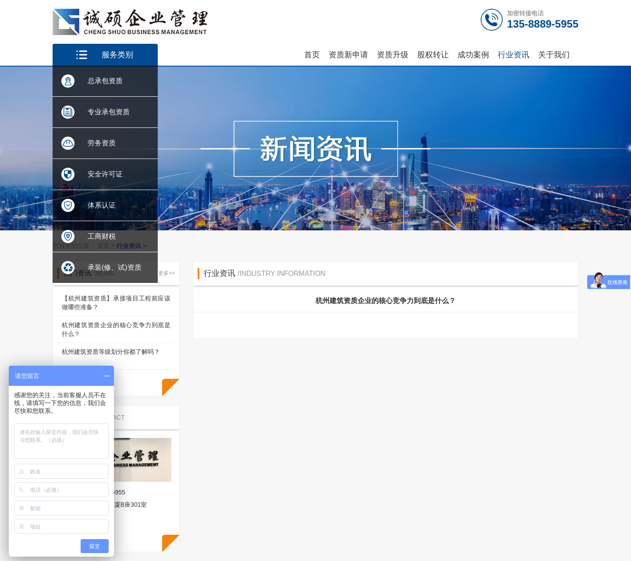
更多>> (166, 273)
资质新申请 (348, 54)
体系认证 (102, 205)
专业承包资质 (109, 112)
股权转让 (433, 54)
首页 (312, 54)
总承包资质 (105, 81)
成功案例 (473, 54)
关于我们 (554, 54)
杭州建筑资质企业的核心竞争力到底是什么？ (116, 329)
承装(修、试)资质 (115, 267)
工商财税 (102, 236)
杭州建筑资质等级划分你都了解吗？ (111, 351)
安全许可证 (105, 174)
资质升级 (392, 54)
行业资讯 (513, 54)
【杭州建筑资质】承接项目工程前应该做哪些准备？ (116, 302)
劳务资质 (102, 143)
